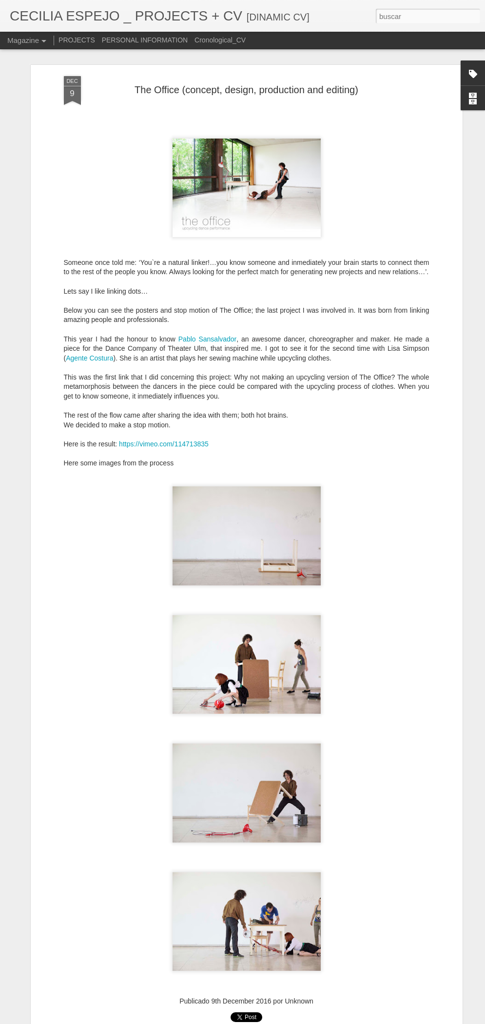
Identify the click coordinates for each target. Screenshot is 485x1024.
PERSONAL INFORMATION (145, 40)
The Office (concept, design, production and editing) (246, 89)
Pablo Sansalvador (207, 339)
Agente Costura (89, 358)
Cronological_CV (220, 40)
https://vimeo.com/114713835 (164, 444)
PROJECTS (76, 40)
